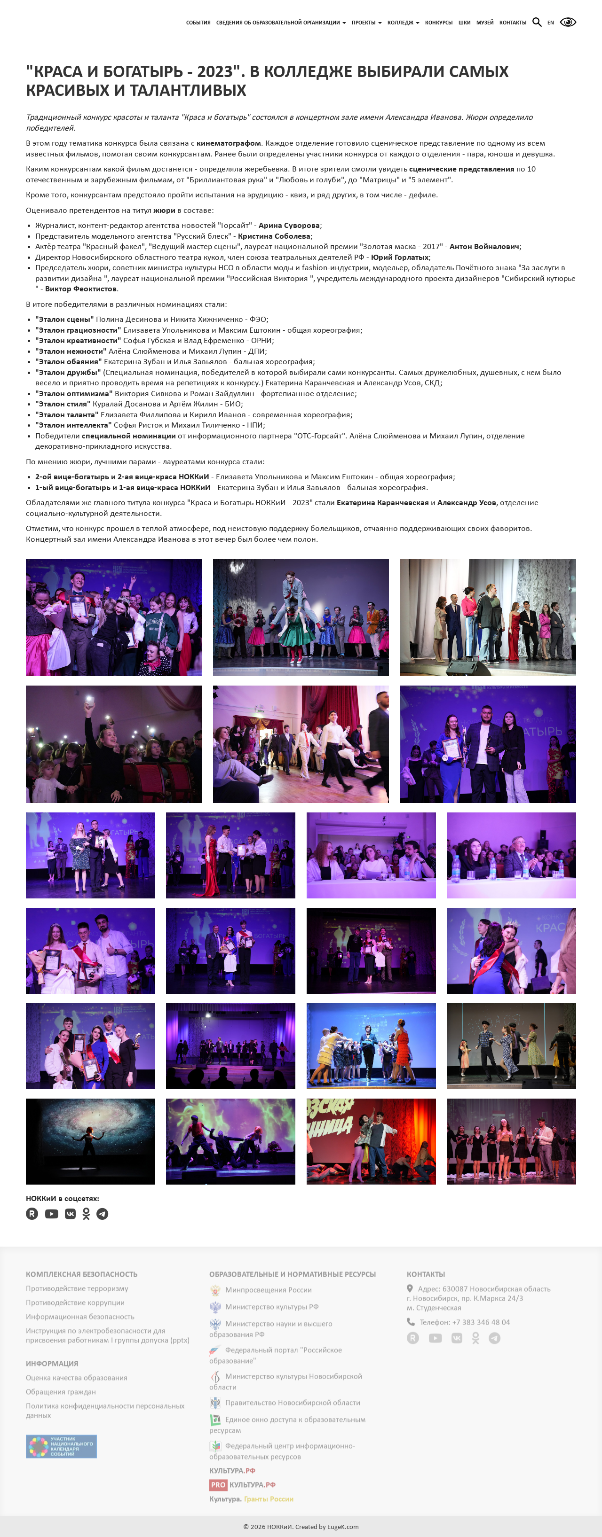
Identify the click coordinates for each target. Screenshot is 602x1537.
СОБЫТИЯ (198, 23)
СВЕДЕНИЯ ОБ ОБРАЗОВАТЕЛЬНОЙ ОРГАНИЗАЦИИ (281, 23)
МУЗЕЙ (485, 23)
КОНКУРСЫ (439, 23)
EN (550, 23)
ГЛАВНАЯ (73, 21)
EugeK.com (343, 1527)
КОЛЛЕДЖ (404, 23)
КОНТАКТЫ (513, 23)
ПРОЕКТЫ (367, 23)
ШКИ (465, 23)
